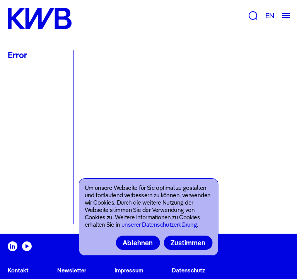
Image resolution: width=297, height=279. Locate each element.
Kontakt (18, 270)
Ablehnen (138, 242)
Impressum (128, 270)
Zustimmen (188, 242)
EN (270, 15)
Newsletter (71, 270)
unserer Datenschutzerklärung (159, 224)
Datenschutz (188, 270)
